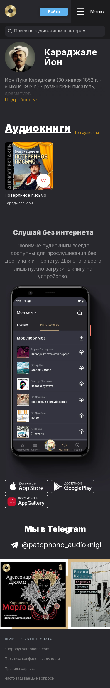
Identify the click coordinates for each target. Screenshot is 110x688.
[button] (54, 12)
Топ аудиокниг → (89, 132)
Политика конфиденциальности (32, 658)
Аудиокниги (38, 128)
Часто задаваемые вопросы (30, 678)
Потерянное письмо (25, 195)
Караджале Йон (19, 203)
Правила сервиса (20, 668)
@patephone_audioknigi (55, 544)
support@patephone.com (27, 649)
